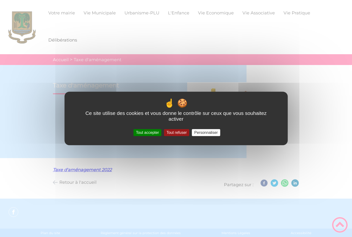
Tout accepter (147, 132)
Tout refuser (177, 132)
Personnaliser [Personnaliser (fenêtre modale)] (206, 132)
